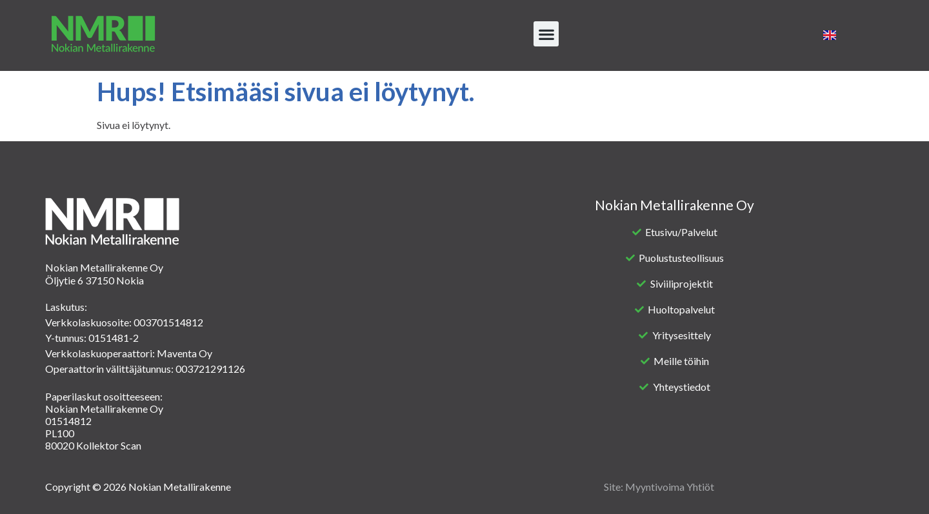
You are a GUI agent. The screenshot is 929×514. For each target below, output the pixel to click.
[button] (546, 33)
